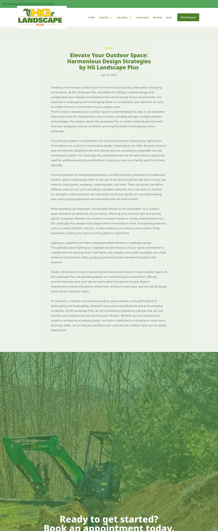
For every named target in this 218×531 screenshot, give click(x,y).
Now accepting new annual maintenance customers (28, 3)
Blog (169, 21)
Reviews (157, 21)
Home (91, 21)
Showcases (142, 21)
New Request (188, 21)
